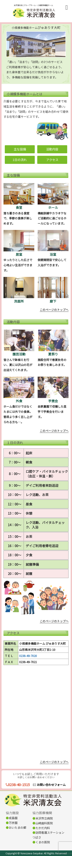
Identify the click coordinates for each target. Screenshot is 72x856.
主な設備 (20, 149)
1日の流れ (20, 159)
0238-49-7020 (28, 656)
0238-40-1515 (19, 784)
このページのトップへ (54, 310)
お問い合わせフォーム (51, 785)
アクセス (52, 159)
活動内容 (52, 149)
